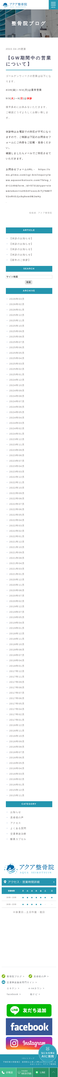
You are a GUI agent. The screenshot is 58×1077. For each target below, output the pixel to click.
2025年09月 (17, 331)
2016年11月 (17, 730)
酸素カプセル (18, 839)
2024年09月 (17, 390)
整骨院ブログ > (15, 976)
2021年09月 (17, 552)
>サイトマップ (28, 1058)
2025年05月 (17, 352)
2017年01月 (17, 719)
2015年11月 (17, 795)
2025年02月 (17, 369)
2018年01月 (17, 666)
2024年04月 (17, 417)
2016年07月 (17, 752)
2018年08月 (17, 649)
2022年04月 (17, 520)
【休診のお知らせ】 (21, 238)
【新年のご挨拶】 (20, 260)
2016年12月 (17, 725)
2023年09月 (17, 450)
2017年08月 (17, 687)
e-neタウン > (36, 988)
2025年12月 (17, 315)
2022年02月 (17, 531)
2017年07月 (17, 692)
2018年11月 (17, 638)
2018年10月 (17, 644)
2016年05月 (17, 763)
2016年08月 (17, 746)
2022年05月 (17, 514)
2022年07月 (17, 504)
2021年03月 (17, 568)
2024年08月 (17, 396)
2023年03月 (17, 471)
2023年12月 (17, 439)
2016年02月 (17, 779)
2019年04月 (17, 622)
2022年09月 (17, 493)
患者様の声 (17, 817)
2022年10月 (17, 487)
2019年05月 (17, 617)
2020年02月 (17, 601)
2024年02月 (17, 428)
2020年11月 (17, 584)
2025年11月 (17, 320)
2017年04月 (17, 709)
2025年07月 (17, 342)
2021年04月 (17, 563)
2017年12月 (17, 671)
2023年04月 (17, 466)
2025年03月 (17, 363)
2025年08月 (17, 336)
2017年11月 (17, 676)
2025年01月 (17, 374)
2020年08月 (17, 590)
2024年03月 (17, 423)
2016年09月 (17, 741)
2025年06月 (17, 347)
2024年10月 (17, 385)
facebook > (14, 994)
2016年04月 (17, 768)
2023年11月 (17, 444)
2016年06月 (17, 757)
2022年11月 (17, 482)
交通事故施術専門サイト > (22, 982)
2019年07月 (17, 612)
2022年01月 (17, 536)
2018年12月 (17, 633)
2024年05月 (17, 412)
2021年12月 (17, 541)
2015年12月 (17, 790)
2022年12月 (17, 477)
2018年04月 (17, 660)
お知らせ (15, 812)
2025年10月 (17, 325)
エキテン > (13, 988)
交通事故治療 (18, 833)
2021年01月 (17, 574)
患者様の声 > (41, 976)
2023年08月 (17, 455)
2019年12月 (17, 606)
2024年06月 (17, 406)
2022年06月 (17, 509)
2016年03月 (17, 773)
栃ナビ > (35, 994)
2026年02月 (17, 304)
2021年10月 (17, 547)
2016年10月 (17, 736)
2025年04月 (17, 358)
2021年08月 (17, 558)
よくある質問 (18, 828)
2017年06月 (17, 698)
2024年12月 (17, 379)
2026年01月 (17, 309)
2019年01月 (17, 628)
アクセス (15, 823)
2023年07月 (17, 460)
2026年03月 (17, 299)
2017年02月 (17, 714)
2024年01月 (17, 433)
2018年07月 (17, 655)
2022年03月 (17, 525)
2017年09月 (17, 682)
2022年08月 (17, 498)
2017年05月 (17, 703)
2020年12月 (17, 579)
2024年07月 (17, 401)
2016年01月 (17, 784)
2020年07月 (17, 595)
